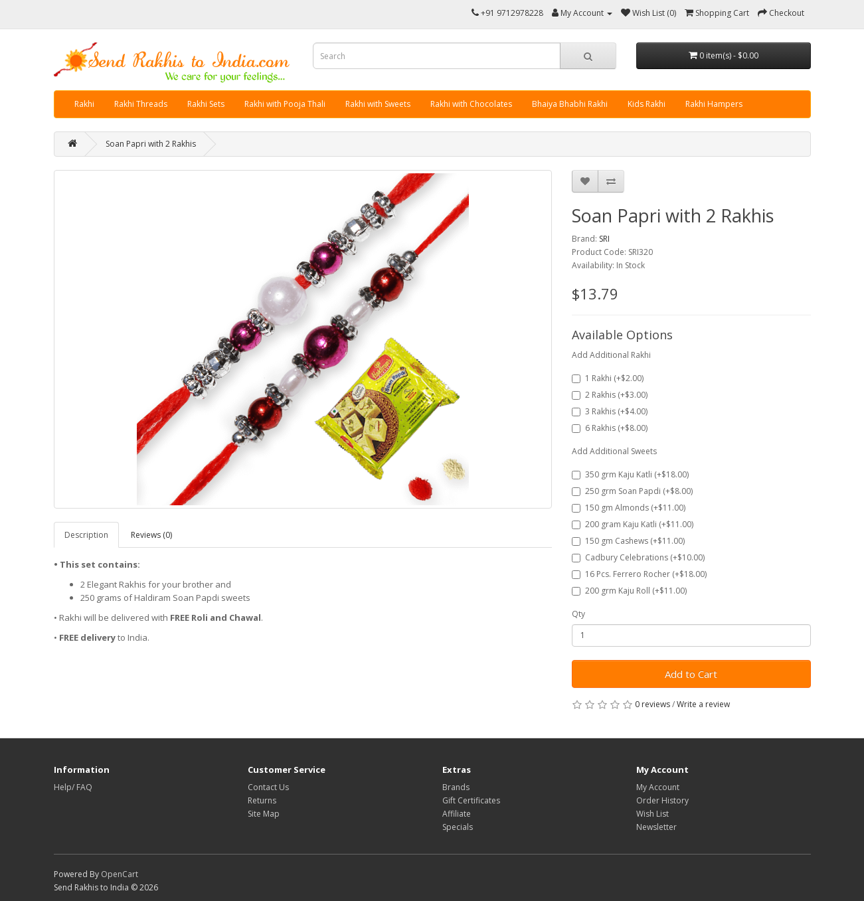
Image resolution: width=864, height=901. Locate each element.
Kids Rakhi (646, 104)
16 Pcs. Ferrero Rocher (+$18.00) (639, 574)
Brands (456, 787)
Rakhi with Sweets (377, 104)
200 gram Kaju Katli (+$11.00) (632, 524)
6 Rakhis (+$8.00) (610, 428)
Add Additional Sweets (614, 451)
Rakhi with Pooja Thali (284, 104)
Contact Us (268, 787)
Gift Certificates (471, 800)
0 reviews (652, 704)
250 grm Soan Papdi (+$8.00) (632, 491)
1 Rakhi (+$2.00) (608, 378)
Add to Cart (691, 674)
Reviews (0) (151, 534)
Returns (262, 800)
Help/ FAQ (73, 787)
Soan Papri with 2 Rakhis (151, 143)
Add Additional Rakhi (611, 355)
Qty (578, 613)
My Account (657, 787)
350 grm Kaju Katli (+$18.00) (630, 474)
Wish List (652, 813)
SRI (604, 238)
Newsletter (656, 827)
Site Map (264, 813)
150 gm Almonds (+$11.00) (628, 507)
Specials (457, 827)
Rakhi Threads (140, 104)
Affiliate (456, 813)
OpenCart (119, 874)
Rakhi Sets (205, 104)
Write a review (703, 704)
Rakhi (84, 104)
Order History (662, 800)
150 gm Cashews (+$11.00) (628, 540)
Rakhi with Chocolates (471, 104)
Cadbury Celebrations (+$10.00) (638, 557)
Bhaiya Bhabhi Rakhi (570, 104)
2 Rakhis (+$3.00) (610, 394)
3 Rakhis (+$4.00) (610, 411)
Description (86, 534)
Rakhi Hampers (713, 104)
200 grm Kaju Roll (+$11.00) (629, 590)
